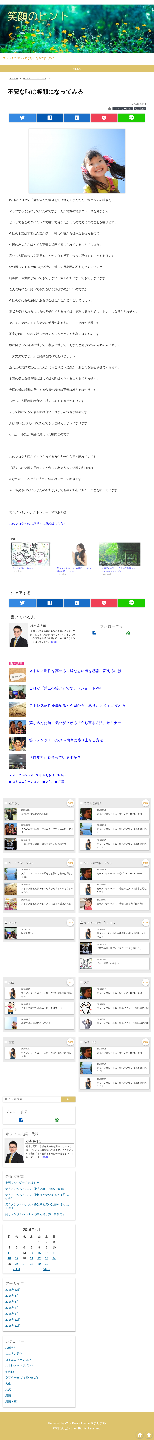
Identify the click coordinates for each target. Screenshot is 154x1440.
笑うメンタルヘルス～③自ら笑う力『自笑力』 (120, 903)
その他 (9, 1371)
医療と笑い (27, 933)
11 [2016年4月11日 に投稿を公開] (9, 1253)
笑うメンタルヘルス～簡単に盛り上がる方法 (66, 740)
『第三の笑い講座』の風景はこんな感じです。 (45, 844)
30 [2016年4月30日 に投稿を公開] (46, 1263)
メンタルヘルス (21, 775)
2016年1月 (12, 1313)
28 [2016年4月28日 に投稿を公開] (31, 1263)
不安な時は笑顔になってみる (36, 1023)
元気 (143, 108)
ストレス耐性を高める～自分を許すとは (41, 1008)
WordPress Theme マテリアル (85, 1423)
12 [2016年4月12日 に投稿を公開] (16, 1253)
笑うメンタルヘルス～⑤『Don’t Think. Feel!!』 (122, 813)
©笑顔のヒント (63, 1428)
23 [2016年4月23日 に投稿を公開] (46, 1258)
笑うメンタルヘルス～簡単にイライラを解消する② (123, 1008)
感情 (8, 1395)
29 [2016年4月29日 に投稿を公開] (39, 1263)
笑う (62, 775)
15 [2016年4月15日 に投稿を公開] (39, 1253)
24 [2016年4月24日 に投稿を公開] (54, 1258)
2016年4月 (12, 1307)
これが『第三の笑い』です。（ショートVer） (67, 688)
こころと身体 (13, 1353)
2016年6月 (12, 1295)
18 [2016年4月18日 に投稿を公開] (9, 1258)
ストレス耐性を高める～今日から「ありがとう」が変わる (77, 705)
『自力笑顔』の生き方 (22, 568)
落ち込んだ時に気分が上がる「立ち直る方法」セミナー (75, 723)
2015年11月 (12, 1325)
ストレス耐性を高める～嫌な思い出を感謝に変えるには (75, 671)
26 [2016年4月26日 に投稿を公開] (16, 1263)
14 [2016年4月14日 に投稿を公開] (31, 1253)
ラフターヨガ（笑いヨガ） (22, 1377)
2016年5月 (12, 1301)
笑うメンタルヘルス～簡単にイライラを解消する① (123, 1023)
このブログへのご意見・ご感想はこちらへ (37, 523)
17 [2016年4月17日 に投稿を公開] (54, 1253)
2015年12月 (12, 1319)
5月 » (46, 1269)
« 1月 (16, 1269)
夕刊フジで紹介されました (34, 813)
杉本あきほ (45, 775)
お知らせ (11, 1347)
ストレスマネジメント (19, 1365)
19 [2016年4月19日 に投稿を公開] (16, 1258)
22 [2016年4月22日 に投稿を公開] (39, 1258)
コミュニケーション (122, 108)
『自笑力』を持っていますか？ (55, 757)
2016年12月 (12, 1289)
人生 (137, 108)
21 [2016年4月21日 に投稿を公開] (31, 1258)
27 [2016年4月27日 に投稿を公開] (24, 1263)
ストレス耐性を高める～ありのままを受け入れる (46, 903)
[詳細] (54, 642)
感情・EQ (11, 1401)
